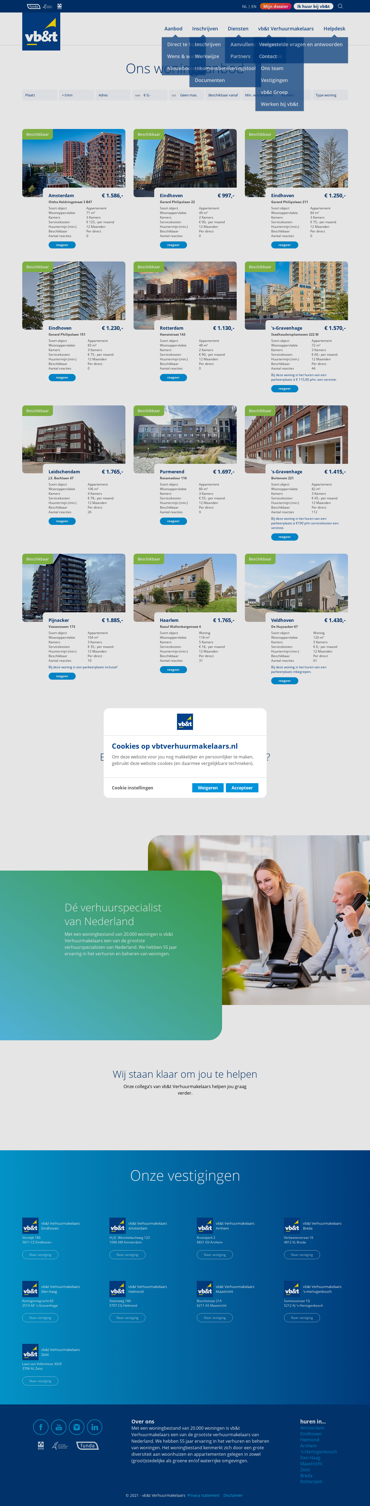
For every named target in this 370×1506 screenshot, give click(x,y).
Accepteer (242, 788)
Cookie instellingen (132, 788)
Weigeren (208, 788)
